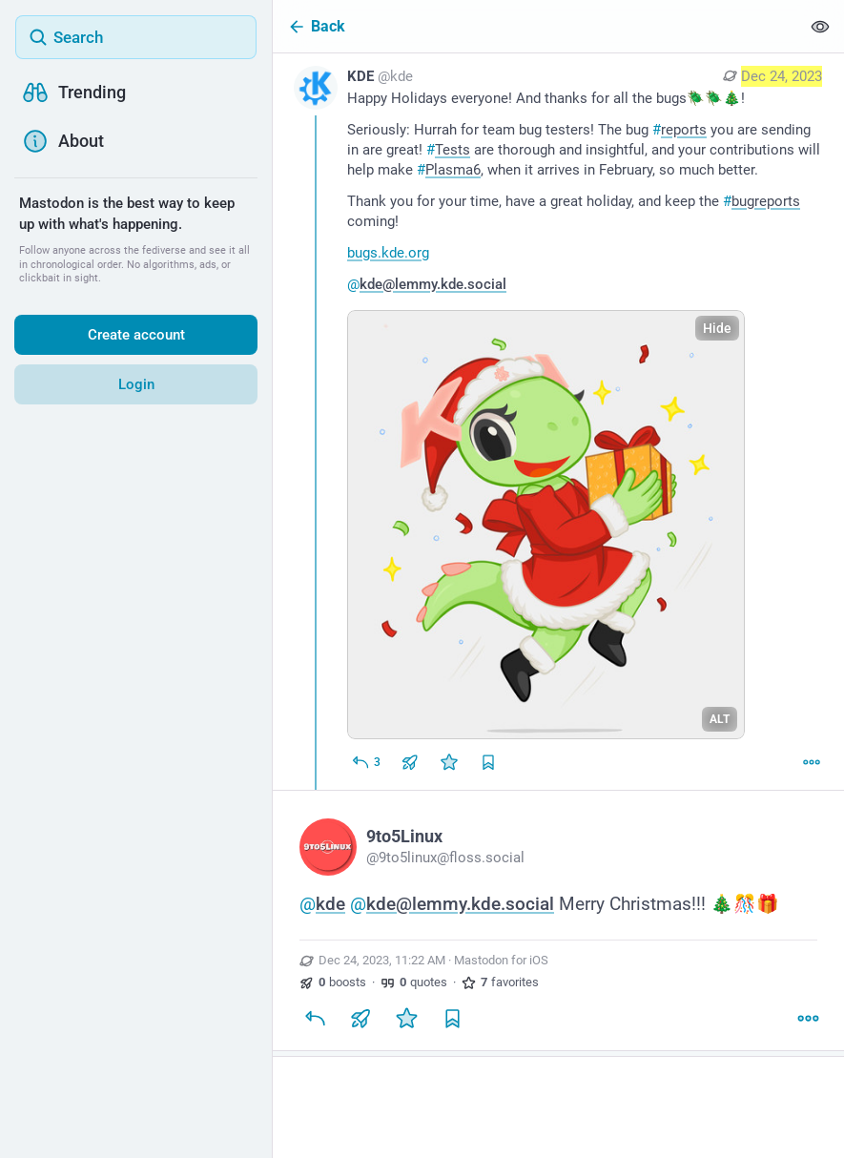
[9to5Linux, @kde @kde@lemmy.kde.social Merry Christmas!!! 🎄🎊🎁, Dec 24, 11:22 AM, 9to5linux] (558, 923)
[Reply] (365, 762)
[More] (811, 762)
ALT (720, 719)
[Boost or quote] (410, 762)
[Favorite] (449, 762)
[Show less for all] (820, 26)
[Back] (536, 26)
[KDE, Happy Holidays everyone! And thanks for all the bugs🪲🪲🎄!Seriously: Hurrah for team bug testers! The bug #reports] (558, 421)
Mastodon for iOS (501, 960)
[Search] (136, 37)
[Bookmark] (452, 1018)
